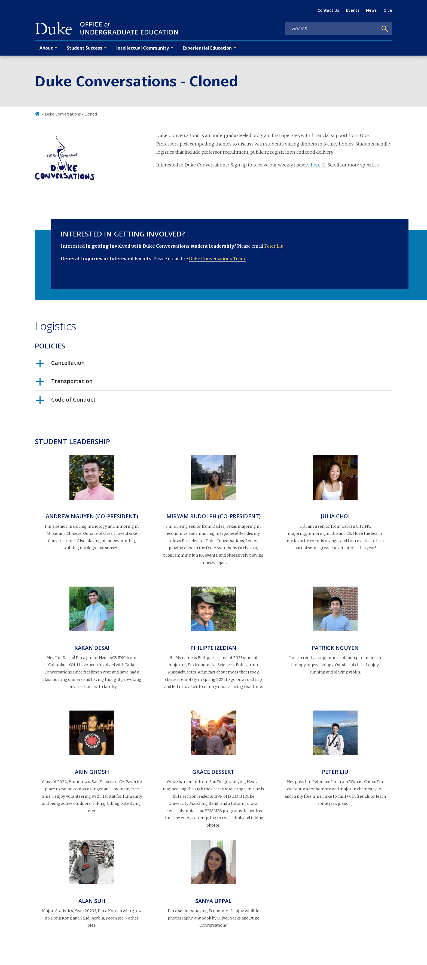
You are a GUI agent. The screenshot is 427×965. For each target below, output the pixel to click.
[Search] (385, 29)
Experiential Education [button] (207, 48)
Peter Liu (273, 246)
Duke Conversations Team (217, 258)
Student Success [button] (84, 48)
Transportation (64, 383)
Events (352, 10)
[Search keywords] (331, 29)
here (316, 165)
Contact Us (328, 10)
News (371, 10)
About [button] (46, 48)
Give (387, 10)
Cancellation (60, 365)
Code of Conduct (66, 401)
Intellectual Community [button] (142, 48)
